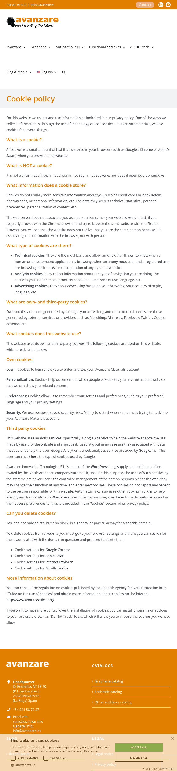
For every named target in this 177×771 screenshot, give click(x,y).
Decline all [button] (138, 757)
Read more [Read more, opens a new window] (91, 751)
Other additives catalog (113, 702)
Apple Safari (54, 556)
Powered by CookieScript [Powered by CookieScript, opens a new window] (158, 768)
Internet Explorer (59, 562)
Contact (145, 4)
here (34, 456)
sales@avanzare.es (42, 5)
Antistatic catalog (108, 691)
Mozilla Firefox (56, 568)
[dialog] (88, 752)
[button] (63, 72)
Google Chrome (58, 549)
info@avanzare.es (27, 730)
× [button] (172, 738)
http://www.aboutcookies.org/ (30, 600)
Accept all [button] (139, 747)
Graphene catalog (109, 681)
